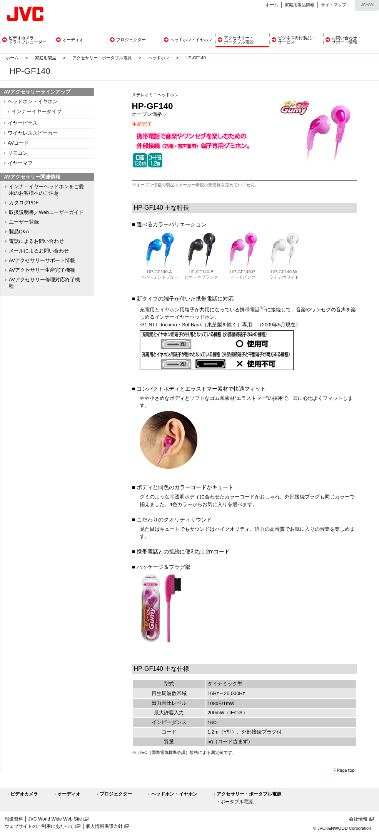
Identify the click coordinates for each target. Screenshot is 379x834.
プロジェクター (116, 794)
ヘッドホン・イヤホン (33, 101)
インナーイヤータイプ (37, 111)
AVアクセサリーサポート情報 (42, 260)
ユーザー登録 (24, 222)
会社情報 (358, 819)
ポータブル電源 (236, 801)
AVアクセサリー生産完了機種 (42, 270)
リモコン (18, 153)
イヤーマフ (20, 163)
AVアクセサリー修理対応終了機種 (44, 283)
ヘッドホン (158, 57)
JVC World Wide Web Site (55, 819)
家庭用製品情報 (299, 4)
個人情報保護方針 (104, 826)
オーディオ (68, 794)
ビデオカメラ (24, 794)
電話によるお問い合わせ (36, 241)
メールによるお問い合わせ (39, 251)
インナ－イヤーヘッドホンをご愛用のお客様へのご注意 (46, 190)
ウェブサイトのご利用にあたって (39, 826)
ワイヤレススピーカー (33, 133)
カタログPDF (23, 203)
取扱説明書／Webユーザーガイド (46, 212)
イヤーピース (23, 123)
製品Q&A (19, 231)
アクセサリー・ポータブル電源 (102, 57)
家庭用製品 (45, 57)
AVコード (18, 143)
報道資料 (14, 819)
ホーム (271, 4)
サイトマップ (333, 4)
